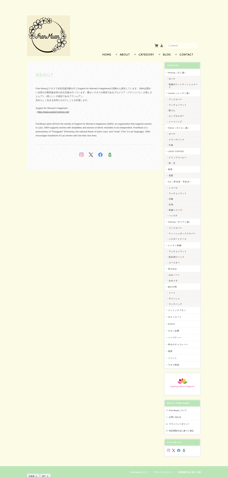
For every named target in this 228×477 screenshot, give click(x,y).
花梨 (172, 168)
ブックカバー (176, 92)
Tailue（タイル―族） (180, 121)
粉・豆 (173, 156)
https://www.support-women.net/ (53, 105)
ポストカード (176, 310)
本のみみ (173, 262)
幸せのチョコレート (179, 337)
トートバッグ (176, 115)
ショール (174, 181)
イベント (173, 351)
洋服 (172, 192)
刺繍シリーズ (176, 203)
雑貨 (171, 344)
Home (106, 48)
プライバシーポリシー (180, 416)
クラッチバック (178, 133)
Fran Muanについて (179, 403)
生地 (172, 197)
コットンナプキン (178, 303)
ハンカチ (174, 209)
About (125, 48)
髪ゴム (173, 104)
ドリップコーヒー (179, 150)
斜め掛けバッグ (178, 250)
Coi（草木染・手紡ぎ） (181, 175)
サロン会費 (174, 324)
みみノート (175, 268)
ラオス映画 (174, 358)
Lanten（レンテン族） (180, 86)
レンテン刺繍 (176, 238)
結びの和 (173, 280)
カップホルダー (178, 109)
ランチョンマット (179, 98)
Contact (186, 48)
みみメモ (174, 273)
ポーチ (173, 72)
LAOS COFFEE (177, 144)
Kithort (172, 317)
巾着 (172, 138)
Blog (167, 48)
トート (173, 286)
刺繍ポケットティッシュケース (184, 78)
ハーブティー (176, 331)
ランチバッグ (176, 297)
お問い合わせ (176, 409)
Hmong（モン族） (178, 66)
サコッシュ (175, 291)
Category (146, 48)
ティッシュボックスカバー (183, 227)
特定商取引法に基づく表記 (182, 423)
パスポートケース (179, 232)
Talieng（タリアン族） (180, 215)
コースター (175, 256)
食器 (171, 162)
